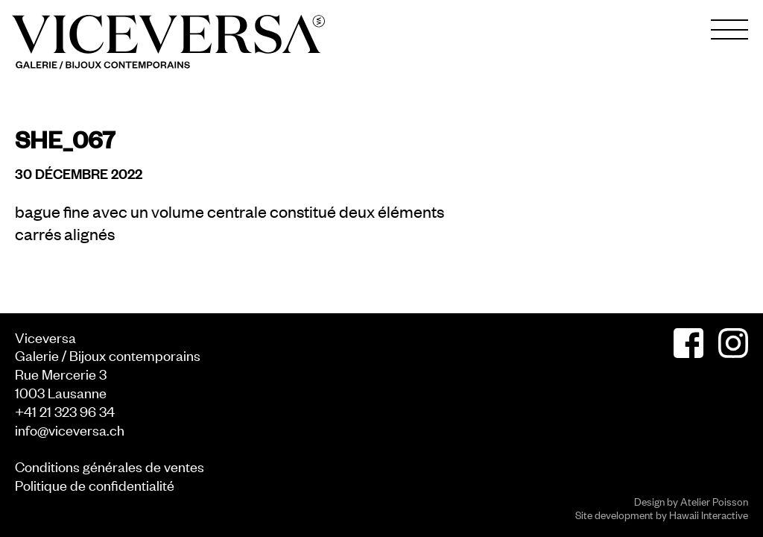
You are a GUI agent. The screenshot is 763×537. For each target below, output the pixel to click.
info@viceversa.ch (69, 429)
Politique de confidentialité (94, 484)
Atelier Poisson (714, 501)
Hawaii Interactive (708, 514)
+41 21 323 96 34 (65, 410)
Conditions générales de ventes (109, 465)
